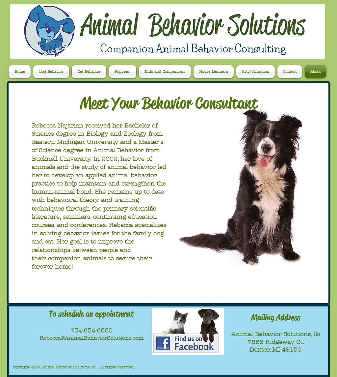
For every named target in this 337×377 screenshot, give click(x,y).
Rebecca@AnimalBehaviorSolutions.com (91, 338)
